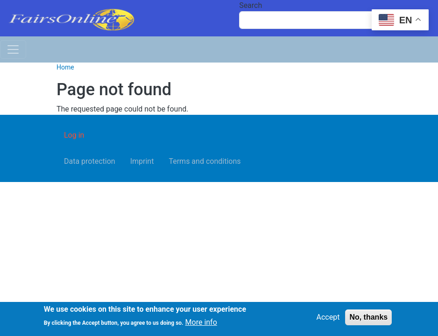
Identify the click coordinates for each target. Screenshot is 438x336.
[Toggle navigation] (13, 49)
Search (250, 5)
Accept (328, 317)
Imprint (142, 161)
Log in (74, 135)
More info (201, 323)
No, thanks (368, 318)
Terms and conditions (204, 161)
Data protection (89, 161)
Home (65, 67)
